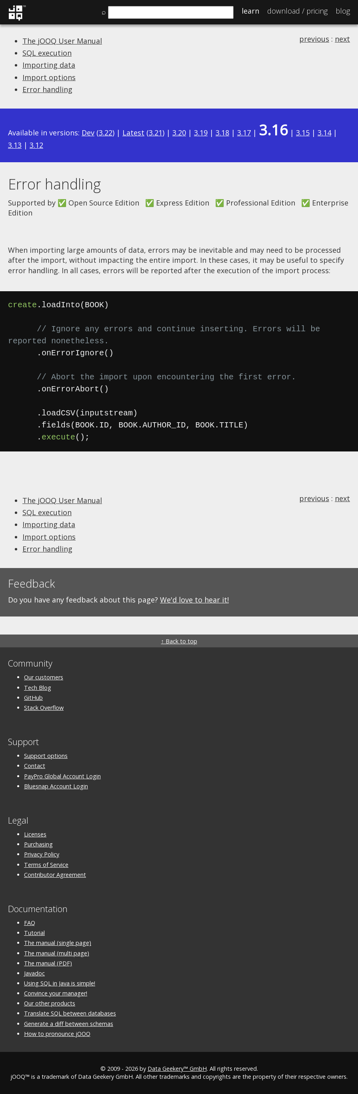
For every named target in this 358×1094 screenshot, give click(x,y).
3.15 (303, 132)
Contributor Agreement (55, 874)
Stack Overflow (44, 707)
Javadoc (34, 973)
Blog (343, 11)
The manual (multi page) (56, 953)
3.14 (324, 132)
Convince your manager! (55, 993)
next (342, 39)
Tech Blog (37, 687)
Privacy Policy (41, 854)
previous (314, 39)
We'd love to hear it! (194, 599)
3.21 (155, 132)
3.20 (179, 132)
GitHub (33, 697)
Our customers (43, 677)
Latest (133, 132)
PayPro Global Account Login (62, 776)
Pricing (297, 11)
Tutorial (34, 933)
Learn (250, 11)
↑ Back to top (179, 641)
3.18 (222, 132)
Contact (34, 766)
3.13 (15, 145)
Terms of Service (46, 864)
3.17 (244, 132)
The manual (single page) (57, 943)
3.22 (105, 132)
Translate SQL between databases (70, 1013)
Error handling (47, 89)
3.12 (36, 145)
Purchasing (38, 844)
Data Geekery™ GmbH (177, 1068)
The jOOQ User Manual (62, 41)
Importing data (48, 65)
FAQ (29, 923)
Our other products (49, 1003)
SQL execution (47, 53)
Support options (46, 756)
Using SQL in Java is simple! (59, 983)
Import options (49, 77)
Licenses (35, 834)
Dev (88, 132)
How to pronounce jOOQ (57, 1034)
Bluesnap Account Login (56, 786)
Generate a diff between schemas (68, 1024)
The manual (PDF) (48, 963)
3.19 (201, 132)
